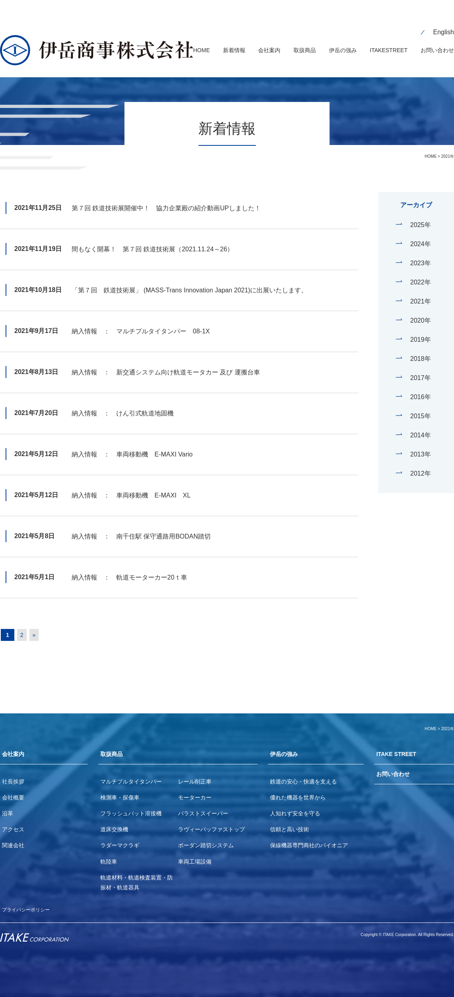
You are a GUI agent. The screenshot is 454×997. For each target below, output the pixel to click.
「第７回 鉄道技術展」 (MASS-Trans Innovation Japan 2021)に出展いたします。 (189, 279)
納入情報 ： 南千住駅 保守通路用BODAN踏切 (141, 525)
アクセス (13, 821)
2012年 (420, 462)
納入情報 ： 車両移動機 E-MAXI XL (131, 484)
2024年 (420, 232)
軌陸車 (108, 853)
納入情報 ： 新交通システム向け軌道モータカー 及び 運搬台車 (166, 361)
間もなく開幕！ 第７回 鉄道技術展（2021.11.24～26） (152, 238)
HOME (430, 145)
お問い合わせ (395, 767)
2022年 (420, 271)
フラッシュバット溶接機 (131, 805)
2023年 (420, 252)
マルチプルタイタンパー (131, 773)
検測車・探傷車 (119, 789)
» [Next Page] (40, 624)
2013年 (420, 443)
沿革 (7, 805)
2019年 (420, 328)
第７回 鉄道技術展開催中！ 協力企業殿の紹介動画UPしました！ (166, 197)
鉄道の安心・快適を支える (303, 773)
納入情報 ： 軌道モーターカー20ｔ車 (129, 566)
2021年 (420, 290)
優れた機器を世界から (298, 789)
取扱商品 (113, 744)
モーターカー (194, 789)
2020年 (420, 309)
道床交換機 (114, 821)
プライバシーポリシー (30, 901)
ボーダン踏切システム (206, 837)
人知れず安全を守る (295, 805)
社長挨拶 (13, 773)
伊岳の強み (286, 744)
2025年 (420, 213)
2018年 (420, 347)
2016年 (420, 385)
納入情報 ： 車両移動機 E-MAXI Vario (132, 443)
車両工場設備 (194, 853)
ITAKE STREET (399, 744)
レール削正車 (194, 773)
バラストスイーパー (203, 805)
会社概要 (13, 789)
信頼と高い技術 (289, 821)
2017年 (420, 366)
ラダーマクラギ (119, 837)
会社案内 (14, 744)
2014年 (420, 424)
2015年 (420, 405)
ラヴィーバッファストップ (211, 821)
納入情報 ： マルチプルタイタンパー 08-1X (141, 320)
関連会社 (13, 837)
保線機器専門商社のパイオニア (309, 837)
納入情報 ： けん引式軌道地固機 (123, 402)
